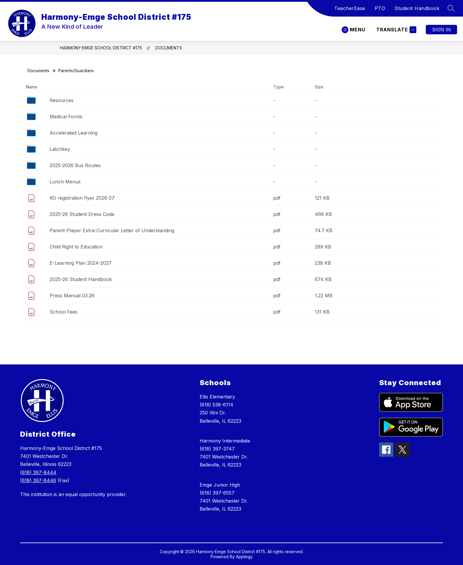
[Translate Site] (395, 29)
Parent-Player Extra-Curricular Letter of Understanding (112, 230)
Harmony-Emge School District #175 (101, 47)
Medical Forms (66, 117)
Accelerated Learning (73, 133)
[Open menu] (353, 29)
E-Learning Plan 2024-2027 (81, 263)
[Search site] (451, 8)
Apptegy (244, 556)
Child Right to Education (76, 247)
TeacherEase (349, 8)
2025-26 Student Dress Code (82, 214)
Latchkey (60, 149)
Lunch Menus (65, 182)
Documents (168, 47)
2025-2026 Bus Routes (75, 165)
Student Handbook (416, 8)
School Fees (63, 312)
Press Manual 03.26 (72, 295)
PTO (380, 8)
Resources (62, 100)
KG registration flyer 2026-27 (82, 198)
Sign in (441, 30)
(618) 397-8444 (38, 472)
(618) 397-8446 (38, 480)
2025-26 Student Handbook (81, 279)
